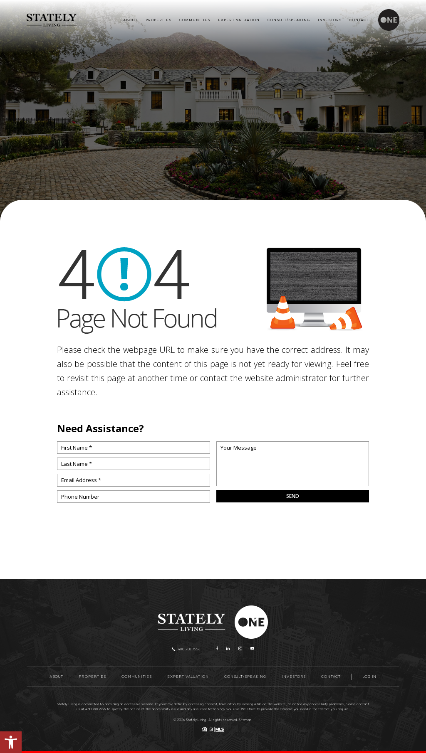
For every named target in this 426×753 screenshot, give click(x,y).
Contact (359, 19)
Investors (330, 19)
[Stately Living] (52, 20)
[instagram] (240, 648)
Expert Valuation (238, 19)
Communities (194, 19)
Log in (369, 676)
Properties (158, 19)
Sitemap (245, 720)
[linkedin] (228, 648)
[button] (11, 742)
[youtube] (252, 648)
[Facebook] (217, 648)
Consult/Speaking (288, 19)
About (130, 19)
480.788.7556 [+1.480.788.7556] (186, 649)
